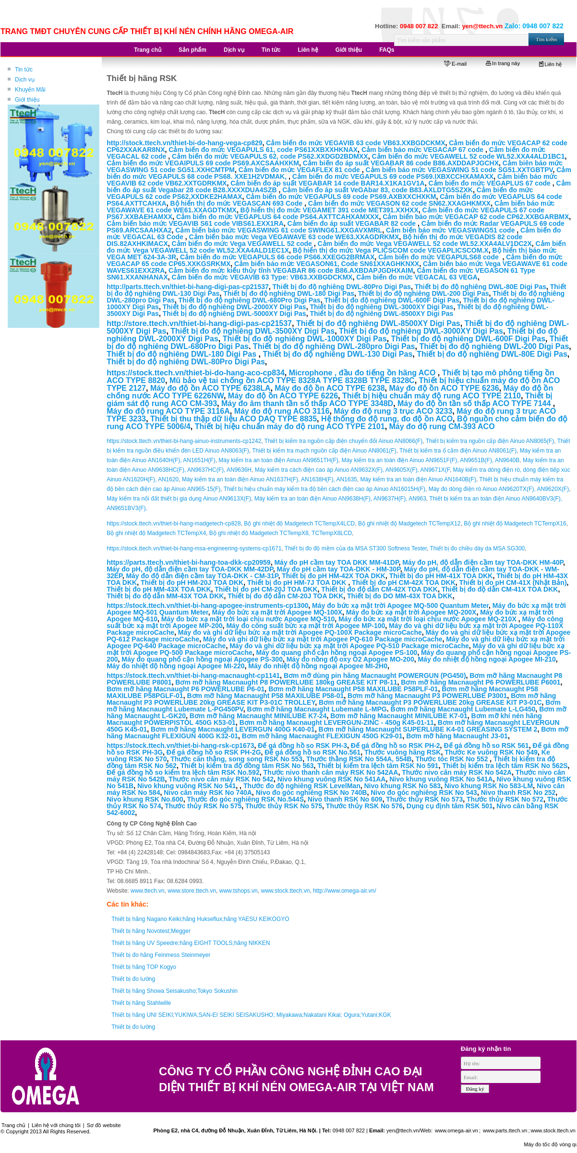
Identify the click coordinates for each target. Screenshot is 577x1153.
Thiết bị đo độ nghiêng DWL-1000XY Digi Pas (305, 339)
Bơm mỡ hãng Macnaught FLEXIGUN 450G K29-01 (322, 736)
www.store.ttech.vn (192, 890)
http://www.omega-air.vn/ (344, 890)
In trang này (503, 63)
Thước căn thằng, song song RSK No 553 (236, 759)
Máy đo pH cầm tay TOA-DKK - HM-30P (338, 569)
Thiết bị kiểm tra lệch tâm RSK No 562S (504, 765)
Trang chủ (13, 1125)
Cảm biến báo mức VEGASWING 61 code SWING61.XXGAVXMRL (278, 230)
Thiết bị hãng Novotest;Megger (151, 931)
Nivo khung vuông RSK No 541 (186, 786)
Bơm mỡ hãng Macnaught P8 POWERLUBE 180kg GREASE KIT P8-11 (286, 682)
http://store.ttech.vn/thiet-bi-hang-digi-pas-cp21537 (199, 323)
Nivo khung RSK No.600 (145, 799)
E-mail (455, 64)
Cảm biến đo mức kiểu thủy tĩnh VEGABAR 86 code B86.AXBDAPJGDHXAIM (290, 270)
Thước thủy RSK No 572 (505, 799)
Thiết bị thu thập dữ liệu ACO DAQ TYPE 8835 (233, 419)
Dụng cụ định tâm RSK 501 (450, 806)
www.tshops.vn (238, 890)
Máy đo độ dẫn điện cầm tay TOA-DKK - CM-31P (202, 576)
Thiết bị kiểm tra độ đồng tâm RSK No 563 (247, 765)
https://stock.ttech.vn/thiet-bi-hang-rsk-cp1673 (180, 745)
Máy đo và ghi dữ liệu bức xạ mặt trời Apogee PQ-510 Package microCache (349, 646)
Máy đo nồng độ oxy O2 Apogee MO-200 (350, 659)
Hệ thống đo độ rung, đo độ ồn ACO (387, 419)
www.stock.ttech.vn (285, 890)
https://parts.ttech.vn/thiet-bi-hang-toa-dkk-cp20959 (188, 562)
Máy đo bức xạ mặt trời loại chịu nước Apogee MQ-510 (248, 619)
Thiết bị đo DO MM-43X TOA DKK (400, 596)
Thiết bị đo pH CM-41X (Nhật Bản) (513, 582)
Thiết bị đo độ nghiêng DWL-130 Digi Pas (337, 354)
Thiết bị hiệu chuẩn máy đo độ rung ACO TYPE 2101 (290, 426)
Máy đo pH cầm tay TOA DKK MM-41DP (336, 562)
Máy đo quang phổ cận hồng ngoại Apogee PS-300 (202, 659)
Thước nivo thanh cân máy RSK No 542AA (330, 772)
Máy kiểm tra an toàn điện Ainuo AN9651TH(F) (278, 460)
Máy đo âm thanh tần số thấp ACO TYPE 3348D (307, 403)
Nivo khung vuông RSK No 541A (441, 779)
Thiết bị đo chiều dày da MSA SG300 (477, 548)
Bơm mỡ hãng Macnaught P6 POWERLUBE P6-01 (185, 689)
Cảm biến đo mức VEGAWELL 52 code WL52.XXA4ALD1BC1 (468, 156)
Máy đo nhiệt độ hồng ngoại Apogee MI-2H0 (317, 666)
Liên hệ (550, 64)
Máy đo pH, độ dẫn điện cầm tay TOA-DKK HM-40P (482, 562)
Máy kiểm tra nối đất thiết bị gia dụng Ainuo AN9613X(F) (179, 498)
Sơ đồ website (104, 1125)
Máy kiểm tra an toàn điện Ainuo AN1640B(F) (418, 479)
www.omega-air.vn (455, 1130)
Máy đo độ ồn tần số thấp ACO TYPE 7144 (474, 403)
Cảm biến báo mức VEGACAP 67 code (423, 149)
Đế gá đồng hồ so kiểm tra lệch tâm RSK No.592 (183, 772)
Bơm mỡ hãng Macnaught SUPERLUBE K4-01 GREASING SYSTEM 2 (427, 729)
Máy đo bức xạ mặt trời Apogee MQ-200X (411, 612)
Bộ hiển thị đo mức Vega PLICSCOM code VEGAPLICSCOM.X (391, 250)
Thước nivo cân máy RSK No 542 (221, 779)
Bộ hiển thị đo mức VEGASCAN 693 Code (237, 203)
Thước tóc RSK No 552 (451, 759)
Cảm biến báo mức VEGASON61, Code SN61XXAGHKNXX (326, 264)
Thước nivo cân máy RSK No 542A (457, 772)
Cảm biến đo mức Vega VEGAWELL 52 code (243, 243)
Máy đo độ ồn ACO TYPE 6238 (330, 388)
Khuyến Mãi (30, 89)
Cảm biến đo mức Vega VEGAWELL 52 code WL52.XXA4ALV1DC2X (425, 243)
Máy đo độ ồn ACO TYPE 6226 (283, 396)
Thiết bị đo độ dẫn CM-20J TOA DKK (285, 596)
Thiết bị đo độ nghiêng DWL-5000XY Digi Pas (234, 313)
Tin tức (24, 69)
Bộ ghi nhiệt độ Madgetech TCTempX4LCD (299, 523)
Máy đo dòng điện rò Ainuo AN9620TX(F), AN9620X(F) (499, 489)
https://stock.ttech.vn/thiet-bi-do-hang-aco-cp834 (196, 373)
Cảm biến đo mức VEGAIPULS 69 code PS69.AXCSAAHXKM (203, 163)
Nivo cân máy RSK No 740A (208, 792)
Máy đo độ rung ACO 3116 (282, 411)
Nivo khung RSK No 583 (402, 786)
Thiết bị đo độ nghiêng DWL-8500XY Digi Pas (381, 313)
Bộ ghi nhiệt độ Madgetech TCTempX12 (409, 523)
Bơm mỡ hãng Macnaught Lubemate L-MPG (317, 709)
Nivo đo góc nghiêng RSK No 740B (311, 792)
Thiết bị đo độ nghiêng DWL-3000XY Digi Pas (381, 307)
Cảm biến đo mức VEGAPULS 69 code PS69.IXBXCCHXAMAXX (392, 176)
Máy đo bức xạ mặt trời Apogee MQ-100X (277, 612)
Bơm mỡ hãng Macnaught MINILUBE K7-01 (399, 716)
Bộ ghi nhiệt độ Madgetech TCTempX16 (515, 523)
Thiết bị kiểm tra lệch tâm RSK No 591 (377, 765)
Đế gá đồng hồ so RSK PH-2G (214, 752)
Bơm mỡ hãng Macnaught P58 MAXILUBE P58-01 (265, 695)
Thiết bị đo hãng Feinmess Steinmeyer (160, 955)
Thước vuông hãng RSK (402, 752)
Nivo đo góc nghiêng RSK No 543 (424, 792)
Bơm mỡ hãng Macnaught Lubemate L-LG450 (462, 709)
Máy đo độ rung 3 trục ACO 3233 (393, 411)
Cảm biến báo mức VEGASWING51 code (451, 230)
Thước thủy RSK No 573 (424, 799)
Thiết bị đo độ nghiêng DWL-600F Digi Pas (391, 300)
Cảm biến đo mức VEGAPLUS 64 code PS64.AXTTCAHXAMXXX (277, 217)
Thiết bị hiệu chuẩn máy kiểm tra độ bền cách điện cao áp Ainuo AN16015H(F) (324, 489)
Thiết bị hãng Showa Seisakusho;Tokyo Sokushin (174, 991)
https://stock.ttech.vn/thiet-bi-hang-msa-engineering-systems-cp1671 (194, 548)
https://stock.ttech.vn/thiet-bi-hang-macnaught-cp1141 (193, 675)
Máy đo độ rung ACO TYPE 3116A (168, 411)
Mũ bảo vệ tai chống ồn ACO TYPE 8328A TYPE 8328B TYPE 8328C (292, 380)
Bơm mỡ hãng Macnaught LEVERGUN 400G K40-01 (233, 729)
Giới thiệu (27, 99)
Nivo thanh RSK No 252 (518, 792)
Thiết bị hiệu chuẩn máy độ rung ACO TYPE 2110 (431, 396)
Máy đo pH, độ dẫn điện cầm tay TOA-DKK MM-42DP (190, 569)
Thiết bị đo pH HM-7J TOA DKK (297, 582)
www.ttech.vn (148, 890)
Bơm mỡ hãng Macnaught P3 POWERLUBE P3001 (427, 695)
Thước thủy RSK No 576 (364, 806)
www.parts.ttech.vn (505, 1130)
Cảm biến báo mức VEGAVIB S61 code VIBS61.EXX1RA (195, 223)
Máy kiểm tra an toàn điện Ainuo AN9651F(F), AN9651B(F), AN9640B (430, 460)
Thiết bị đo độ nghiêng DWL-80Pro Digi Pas (342, 287)
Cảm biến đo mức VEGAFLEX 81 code (300, 170)
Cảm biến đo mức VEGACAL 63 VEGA (417, 277)
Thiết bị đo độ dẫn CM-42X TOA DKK (379, 589)
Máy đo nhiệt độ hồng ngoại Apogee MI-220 (175, 666)
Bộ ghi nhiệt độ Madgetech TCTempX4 (156, 533)
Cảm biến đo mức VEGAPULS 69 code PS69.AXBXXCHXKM (341, 196)
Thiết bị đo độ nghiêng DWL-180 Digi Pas (288, 293)
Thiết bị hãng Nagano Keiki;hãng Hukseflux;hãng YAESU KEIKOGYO (200, 919)
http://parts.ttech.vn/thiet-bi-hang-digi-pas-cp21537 (188, 287)
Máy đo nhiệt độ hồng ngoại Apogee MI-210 (486, 659)
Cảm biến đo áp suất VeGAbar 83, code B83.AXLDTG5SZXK (377, 190)
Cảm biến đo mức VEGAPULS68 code (439, 257)
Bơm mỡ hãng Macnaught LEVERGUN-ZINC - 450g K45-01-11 (337, 722)
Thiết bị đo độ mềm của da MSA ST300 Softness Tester (356, 548)
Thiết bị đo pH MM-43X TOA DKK (159, 589)
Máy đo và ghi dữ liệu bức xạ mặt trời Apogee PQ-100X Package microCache (300, 632)
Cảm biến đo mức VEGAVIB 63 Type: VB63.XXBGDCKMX (262, 277)
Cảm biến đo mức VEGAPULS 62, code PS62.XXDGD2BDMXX (270, 156)
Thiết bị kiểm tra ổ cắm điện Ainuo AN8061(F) (458, 450)
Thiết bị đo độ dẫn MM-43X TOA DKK (165, 596)
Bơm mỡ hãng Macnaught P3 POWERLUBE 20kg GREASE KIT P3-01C (430, 702)
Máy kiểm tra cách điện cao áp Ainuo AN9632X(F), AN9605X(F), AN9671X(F (352, 469)
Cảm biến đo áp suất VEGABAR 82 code (353, 223)
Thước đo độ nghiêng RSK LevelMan (302, 786)
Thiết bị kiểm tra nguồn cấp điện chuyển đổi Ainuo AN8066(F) (343, 441)
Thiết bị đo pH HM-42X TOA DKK (333, 576)
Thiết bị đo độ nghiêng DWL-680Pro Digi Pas (250, 300)
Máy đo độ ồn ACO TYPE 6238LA (210, 388)
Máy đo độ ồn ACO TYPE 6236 (444, 388)
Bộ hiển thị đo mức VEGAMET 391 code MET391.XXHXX (329, 210)
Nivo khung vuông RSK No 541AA (331, 779)
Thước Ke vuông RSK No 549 (491, 752)
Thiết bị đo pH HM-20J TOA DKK (192, 582)
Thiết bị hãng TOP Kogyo (143, 967)
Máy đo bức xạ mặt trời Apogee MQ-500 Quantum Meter (400, 605)
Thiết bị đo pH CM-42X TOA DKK (404, 582)
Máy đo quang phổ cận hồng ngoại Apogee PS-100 (337, 652)
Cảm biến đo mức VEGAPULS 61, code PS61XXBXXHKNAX (263, 149)
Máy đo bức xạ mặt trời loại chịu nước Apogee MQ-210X (428, 619)
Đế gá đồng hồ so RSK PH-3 (302, 745)
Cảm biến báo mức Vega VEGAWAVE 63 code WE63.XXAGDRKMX (294, 237)
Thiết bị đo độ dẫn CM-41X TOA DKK (500, 589)
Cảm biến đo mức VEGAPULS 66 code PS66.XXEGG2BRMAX (277, 257)
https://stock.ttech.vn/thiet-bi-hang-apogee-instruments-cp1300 (207, 605)
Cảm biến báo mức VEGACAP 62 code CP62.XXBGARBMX (476, 217)
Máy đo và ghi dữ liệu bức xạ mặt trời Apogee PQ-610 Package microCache (323, 639)
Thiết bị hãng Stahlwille (141, 1003)
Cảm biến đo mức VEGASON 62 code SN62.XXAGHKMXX (399, 203)
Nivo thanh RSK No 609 (345, 799)
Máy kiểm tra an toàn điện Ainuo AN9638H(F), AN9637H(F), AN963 (340, 498)
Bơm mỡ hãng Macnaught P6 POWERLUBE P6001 (480, 682)
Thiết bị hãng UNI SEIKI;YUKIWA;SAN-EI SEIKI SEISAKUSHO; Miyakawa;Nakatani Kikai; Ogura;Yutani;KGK (251, 1015)
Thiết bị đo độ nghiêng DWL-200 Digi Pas (423, 293)
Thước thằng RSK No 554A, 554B (359, 759)
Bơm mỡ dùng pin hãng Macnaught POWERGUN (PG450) (375, 675)
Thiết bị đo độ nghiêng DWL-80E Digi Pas (480, 287)
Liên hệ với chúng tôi (56, 1125)
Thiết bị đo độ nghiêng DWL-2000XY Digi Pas (234, 307)
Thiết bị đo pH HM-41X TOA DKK (441, 576)
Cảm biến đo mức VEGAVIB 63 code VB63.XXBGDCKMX (355, 143)
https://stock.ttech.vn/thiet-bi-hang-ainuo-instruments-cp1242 (184, 441)
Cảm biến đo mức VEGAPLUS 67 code (490, 183)
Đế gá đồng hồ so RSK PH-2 (395, 745)
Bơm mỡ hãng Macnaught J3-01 (457, 736)
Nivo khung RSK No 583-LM (489, 786)
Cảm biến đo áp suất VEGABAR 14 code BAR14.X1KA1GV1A (327, 183)
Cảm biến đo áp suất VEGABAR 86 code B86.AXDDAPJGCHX (401, 163)
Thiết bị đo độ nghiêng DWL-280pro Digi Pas (334, 346)
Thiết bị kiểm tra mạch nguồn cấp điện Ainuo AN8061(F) (324, 450)
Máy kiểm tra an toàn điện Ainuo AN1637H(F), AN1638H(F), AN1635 (269, 479)
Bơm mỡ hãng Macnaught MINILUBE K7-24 (258, 716)
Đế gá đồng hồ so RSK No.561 (312, 752)
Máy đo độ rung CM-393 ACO (442, 426)
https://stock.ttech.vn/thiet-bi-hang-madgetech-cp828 (174, 523)
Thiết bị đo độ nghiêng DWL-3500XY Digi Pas (252, 331)
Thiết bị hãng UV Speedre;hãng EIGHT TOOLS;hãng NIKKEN (190, 943)
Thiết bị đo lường (133, 979)
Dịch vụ (25, 79)
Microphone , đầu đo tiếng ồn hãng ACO (363, 373)
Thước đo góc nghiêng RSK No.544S (245, 799)
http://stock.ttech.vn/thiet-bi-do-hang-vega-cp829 (184, 143)
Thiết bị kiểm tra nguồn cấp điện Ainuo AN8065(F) (490, 441)
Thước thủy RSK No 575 (203, 806)
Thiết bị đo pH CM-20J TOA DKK (266, 589)
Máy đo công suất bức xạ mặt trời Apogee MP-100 (305, 625)
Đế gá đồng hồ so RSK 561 (486, 745)
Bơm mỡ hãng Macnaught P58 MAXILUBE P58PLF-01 (353, 689)
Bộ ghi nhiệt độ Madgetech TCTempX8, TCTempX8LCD (280, 533)
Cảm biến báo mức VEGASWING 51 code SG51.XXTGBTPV (459, 170)
